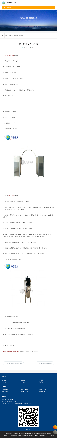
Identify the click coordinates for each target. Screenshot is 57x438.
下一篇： (44, 363)
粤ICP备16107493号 (32, 435)
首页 (6, 35)
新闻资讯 (11, 35)
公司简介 (4, 380)
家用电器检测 (42, 391)
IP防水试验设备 (42, 389)
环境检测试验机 (24, 389)
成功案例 (4, 382)
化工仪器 (52, 435)
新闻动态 (23, 380)
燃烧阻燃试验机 (6, 389)
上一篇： (13, 363)
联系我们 (41, 382)
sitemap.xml (39, 435)
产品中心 (41, 380)
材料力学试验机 (6, 391)
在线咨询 (23, 382)
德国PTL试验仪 (24, 391)
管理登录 (43, 435)
